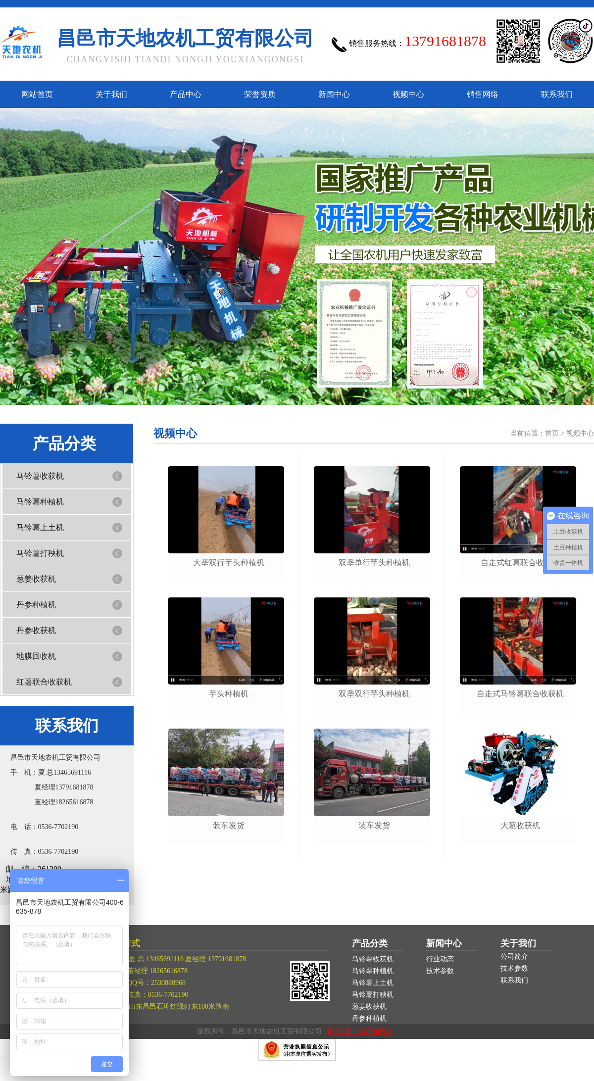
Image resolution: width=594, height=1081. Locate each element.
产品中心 (185, 94)
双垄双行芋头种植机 (374, 693)
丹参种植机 (36, 604)
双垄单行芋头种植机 (374, 562)
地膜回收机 (36, 656)
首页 (552, 433)
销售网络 (482, 94)
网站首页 (37, 94)
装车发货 (229, 825)
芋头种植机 (228, 693)
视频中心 (408, 94)
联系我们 (557, 94)
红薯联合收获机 (44, 682)
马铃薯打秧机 (40, 553)
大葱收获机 (520, 825)
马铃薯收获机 (40, 476)
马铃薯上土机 (40, 527)
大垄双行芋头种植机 (228, 562)
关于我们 (111, 94)
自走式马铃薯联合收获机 (520, 693)
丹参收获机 (36, 630)
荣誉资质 (260, 94)
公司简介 (514, 956)
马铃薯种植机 (40, 501)
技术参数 (440, 971)
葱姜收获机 (36, 579)
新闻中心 (334, 94)
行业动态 (440, 959)
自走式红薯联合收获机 (520, 562)
